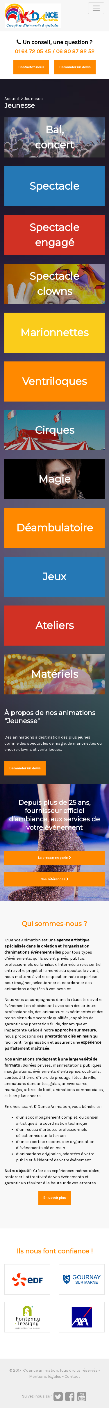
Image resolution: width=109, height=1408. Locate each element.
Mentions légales (45, 1376)
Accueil (11, 98)
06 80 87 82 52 (75, 51)
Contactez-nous (31, 67)
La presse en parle (54, 858)
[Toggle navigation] (96, 8)
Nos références (54, 879)
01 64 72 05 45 (33, 51)
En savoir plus (54, 1198)
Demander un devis (75, 67)
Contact (72, 1376)
